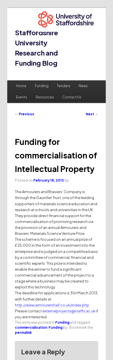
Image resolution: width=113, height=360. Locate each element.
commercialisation (31, 327)
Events (21, 97)
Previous (24, 114)
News (83, 86)
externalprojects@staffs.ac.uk (68, 311)
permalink (23, 332)
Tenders (63, 86)
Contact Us (71, 97)
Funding (42, 86)
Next (92, 114)
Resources (45, 97)
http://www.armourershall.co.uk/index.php (52, 305)
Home (21, 86)
